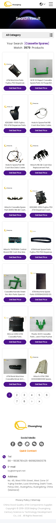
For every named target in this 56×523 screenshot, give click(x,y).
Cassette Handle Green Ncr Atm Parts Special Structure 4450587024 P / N (15, 298)
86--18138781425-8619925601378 (27, 464)
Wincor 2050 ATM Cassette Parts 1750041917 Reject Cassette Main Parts (15, 341)
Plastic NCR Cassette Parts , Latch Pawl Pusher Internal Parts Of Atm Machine (41, 341)
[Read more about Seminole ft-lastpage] (39, 405)
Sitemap (36, 503)
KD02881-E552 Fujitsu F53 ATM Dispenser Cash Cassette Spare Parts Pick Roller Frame (41, 213)
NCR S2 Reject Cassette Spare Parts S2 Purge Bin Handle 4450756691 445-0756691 (41, 84)
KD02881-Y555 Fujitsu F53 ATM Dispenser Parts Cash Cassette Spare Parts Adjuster (15, 127)
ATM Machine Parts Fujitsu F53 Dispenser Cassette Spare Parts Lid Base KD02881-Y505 (15, 84)
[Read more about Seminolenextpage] (31, 405)
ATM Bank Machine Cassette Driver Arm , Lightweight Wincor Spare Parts (15, 384)
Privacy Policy (23, 503)
